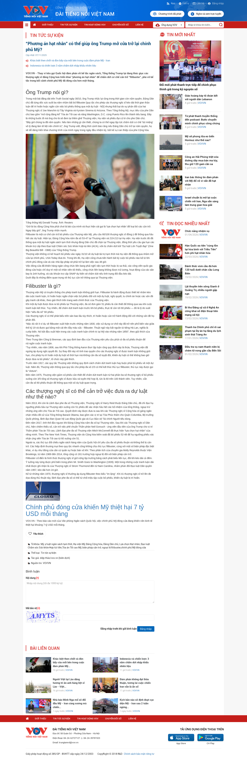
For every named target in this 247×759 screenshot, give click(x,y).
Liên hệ (198, 3)
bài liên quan (45, 648)
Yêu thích (38, 533)
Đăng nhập (216, 3)
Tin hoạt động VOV (94, 24)
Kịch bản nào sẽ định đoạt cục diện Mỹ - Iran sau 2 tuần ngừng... (137, 703)
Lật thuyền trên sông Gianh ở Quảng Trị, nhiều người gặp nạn (202, 290)
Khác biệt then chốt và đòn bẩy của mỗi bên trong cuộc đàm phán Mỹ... (68, 662)
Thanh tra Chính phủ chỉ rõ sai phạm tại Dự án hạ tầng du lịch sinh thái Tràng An (203, 331)
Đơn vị (183, 3)
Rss (170, 3)
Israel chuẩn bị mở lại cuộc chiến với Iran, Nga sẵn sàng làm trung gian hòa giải (201, 201)
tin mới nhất (181, 34)
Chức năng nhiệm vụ (197, 231)
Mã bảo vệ (33, 608)
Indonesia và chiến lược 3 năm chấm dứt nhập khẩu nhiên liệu (63, 65)
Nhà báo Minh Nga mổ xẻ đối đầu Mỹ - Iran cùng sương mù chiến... (69, 703)
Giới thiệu (47, 24)
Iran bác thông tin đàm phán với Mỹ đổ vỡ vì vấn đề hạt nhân (201, 181)
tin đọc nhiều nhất (188, 223)
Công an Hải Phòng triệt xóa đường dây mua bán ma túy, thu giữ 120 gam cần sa (201, 160)
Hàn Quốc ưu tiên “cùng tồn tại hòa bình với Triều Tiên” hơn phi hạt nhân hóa (201, 249)
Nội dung (32, 578)
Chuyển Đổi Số (120, 24)
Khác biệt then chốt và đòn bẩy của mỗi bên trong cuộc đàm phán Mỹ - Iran (70, 60)
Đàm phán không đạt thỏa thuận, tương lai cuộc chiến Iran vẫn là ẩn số (135, 683)
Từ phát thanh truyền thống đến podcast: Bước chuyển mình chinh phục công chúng (202, 120)
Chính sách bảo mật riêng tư (139, 754)
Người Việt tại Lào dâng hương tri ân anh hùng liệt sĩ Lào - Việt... (69, 683)
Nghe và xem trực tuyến (205, 14)
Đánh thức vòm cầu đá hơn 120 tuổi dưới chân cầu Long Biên (202, 270)
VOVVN (69, 670)
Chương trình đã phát (167, 14)
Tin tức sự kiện (68, 24)
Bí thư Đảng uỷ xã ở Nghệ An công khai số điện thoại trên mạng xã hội (202, 311)
